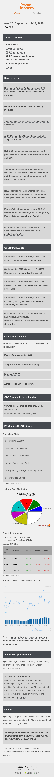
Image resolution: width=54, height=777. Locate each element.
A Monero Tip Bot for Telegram (19, 383)
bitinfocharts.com (25, 640)
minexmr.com (9, 640)
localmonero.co (10, 643)
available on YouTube (31, 215)
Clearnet (19, 772)
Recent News (12, 44)
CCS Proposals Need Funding (20, 56)
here (47, 154)
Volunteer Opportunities (17, 63)
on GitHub (21, 697)
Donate (9, 67)
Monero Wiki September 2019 (18, 354)
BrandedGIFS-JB (12, 374)
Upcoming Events (14, 48)
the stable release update (36, 172)
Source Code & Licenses (26, 769)
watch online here (32, 260)
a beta (25, 176)
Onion (29, 772)
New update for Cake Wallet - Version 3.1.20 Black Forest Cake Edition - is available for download (25, 91)
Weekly (17, 13)
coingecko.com (42, 640)
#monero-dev (23, 272)
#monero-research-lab (37, 285)
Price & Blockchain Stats (17, 60)
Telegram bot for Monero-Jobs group (22, 364)
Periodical (37, 13)
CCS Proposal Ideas (15, 52)
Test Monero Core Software (17, 676)
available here (38, 197)
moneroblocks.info (38, 637)
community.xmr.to (19, 637)
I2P (37, 772)
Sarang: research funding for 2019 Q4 (22, 405)
